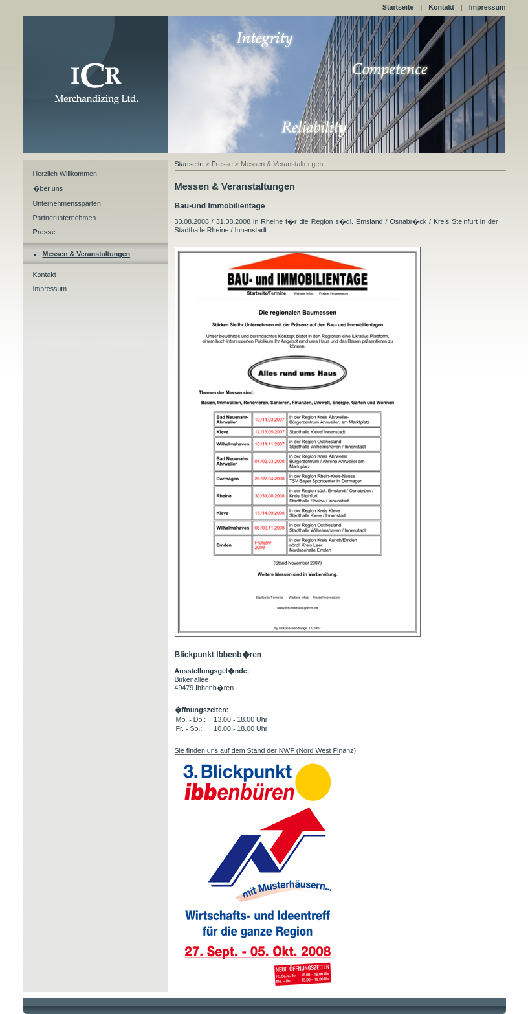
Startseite (398, 7)
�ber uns (48, 188)
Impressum (487, 7)
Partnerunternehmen (64, 217)
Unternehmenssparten (67, 203)
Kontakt (441, 7)
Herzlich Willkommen (65, 173)
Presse (222, 164)
